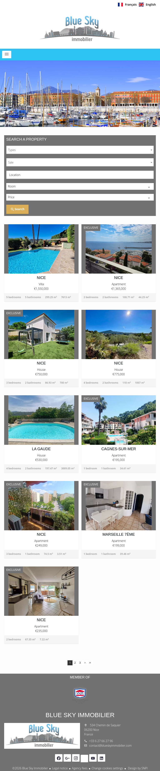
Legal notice (60, 768)
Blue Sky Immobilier (79, 715)
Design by (137, 768)
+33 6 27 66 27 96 (101, 741)
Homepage (80, 29)
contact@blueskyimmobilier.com (110, 745)
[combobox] (80, 150)
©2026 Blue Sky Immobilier (30, 768)
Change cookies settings (107, 768)
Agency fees (79, 768)
